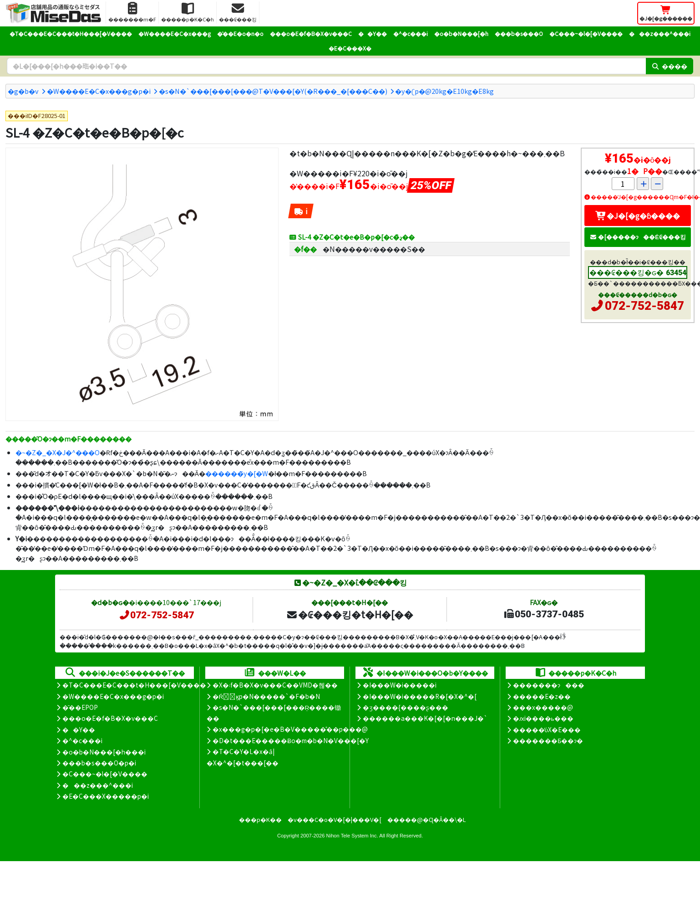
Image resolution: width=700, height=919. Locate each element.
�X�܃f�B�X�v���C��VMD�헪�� (275, 684)
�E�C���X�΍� (350, 48)
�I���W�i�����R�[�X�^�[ (420, 696)
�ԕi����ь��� (543, 718)
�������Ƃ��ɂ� (548, 740)
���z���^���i (659, 33)
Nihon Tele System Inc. (352, 835)
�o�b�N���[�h (461, 33)
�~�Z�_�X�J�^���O (57, 452)
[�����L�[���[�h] (326, 66)
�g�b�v (23, 91)
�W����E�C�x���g (174, 33)
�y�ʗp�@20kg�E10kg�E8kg (444, 91)
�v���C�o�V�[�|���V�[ (334, 819)
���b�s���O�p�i (99, 762)
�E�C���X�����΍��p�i (105, 796)
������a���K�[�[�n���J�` (425, 718)
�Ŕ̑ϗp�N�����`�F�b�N (266, 696)
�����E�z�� (542, 696)
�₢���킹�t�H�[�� (349, 614)
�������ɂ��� (548, 684)
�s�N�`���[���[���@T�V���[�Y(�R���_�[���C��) (273, 91)
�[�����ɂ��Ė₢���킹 (637, 236)
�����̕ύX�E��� (547, 729)
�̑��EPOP (80, 707)
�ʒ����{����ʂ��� (405, 707)
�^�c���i (410, 33)
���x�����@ (543, 707)
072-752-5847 (644, 306)
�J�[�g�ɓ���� (637, 215)
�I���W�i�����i (399, 684)
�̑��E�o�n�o (240, 33)
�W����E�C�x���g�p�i (99, 91)
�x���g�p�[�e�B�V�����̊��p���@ (290, 729)
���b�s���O (519, 33)
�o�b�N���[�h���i (104, 751)
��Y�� (372, 33)
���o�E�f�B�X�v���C (311, 33)
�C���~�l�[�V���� (586, 33)
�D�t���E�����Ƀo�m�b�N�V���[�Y (291, 740)
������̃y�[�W (236, 473)
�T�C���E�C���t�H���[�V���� (71, 33)
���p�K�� (260, 819)
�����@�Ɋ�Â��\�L (426, 819)
